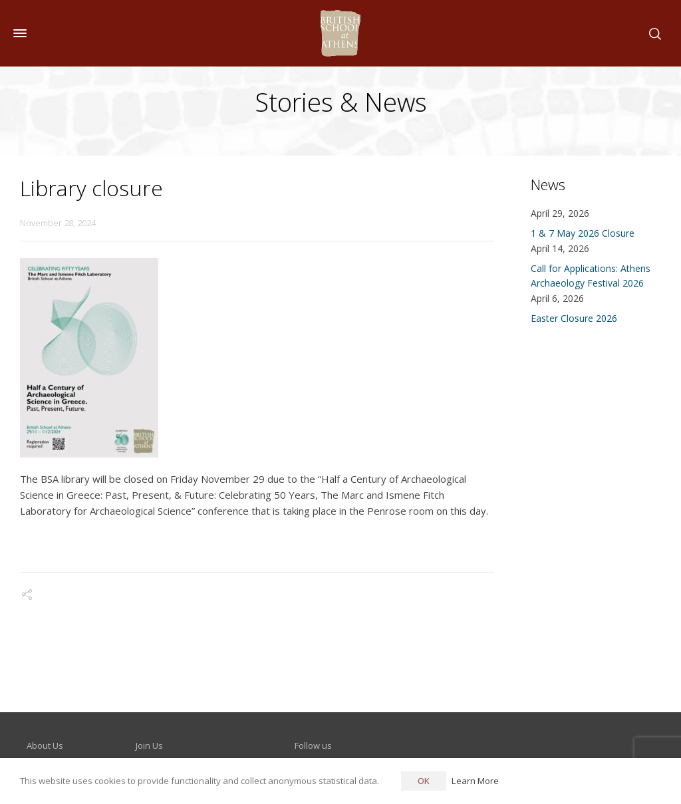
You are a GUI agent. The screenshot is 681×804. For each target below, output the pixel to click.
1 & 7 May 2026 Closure (582, 233)
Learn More (475, 781)
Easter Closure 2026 (574, 318)
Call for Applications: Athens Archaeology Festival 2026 (590, 275)
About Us (45, 745)
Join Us (149, 745)
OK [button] (424, 781)
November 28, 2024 (58, 223)
